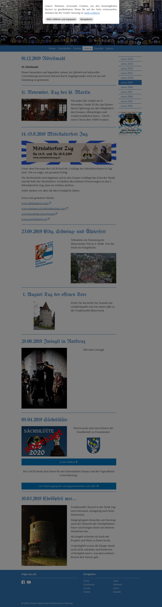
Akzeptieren (86, 19)
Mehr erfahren (92, 12)
